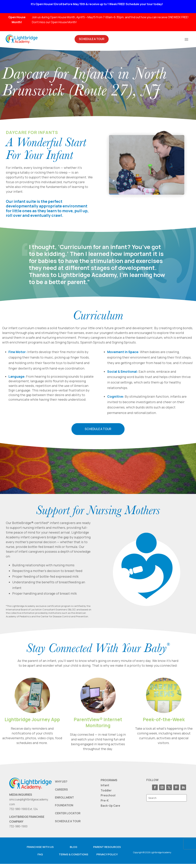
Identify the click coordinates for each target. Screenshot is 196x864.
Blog (73, 847)
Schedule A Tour (91, 39)
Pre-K (105, 800)
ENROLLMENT (64, 797)
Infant (105, 785)
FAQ (40, 854)
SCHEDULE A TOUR (68, 821)
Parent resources (107, 847)
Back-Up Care (110, 806)
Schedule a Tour (98, 429)
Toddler (106, 790)
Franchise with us (40, 847)
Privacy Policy (107, 854)
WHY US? (61, 781)
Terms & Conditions (73, 854)
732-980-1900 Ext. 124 (23, 809)
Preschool (108, 795)
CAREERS (61, 789)
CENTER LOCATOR (67, 813)
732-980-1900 (18, 826)
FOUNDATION (64, 805)
